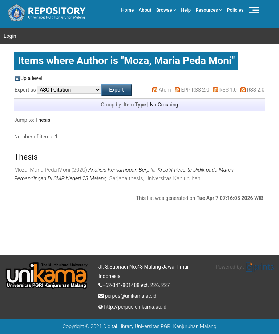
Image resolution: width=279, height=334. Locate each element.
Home (127, 10)
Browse (166, 10)
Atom (165, 90)
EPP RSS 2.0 (195, 90)
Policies (235, 10)
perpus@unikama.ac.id (127, 295)
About (145, 10)
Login (10, 36)
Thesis (42, 120)
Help (186, 10)
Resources (208, 10)
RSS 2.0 (255, 90)
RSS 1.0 (228, 90)
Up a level (31, 78)
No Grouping (164, 105)
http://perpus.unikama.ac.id (132, 306)
